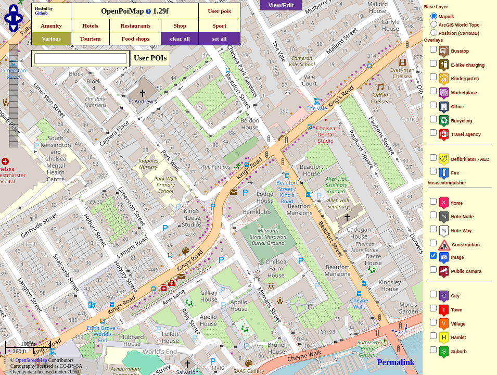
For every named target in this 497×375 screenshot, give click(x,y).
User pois (219, 11)
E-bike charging (461, 65)
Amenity (51, 25)
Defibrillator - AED (464, 159)
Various (51, 38)
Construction (459, 244)
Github (41, 13)
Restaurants (135, 25)
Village (452, 324)
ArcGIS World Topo (459, 25)
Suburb (452, 351)
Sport (219, 25)
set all (219, 38)
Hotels (90, 25)
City (449, 295)
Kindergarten (458, 78)
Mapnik (446, 16)
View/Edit (281, 5)
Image (451, 257)
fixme (450, 203)
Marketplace (457, 92)
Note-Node (456, 216)
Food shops (135, 38)
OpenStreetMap (31, 360)
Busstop (453, 51)
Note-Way (454, 230)
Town (450, 309)
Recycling (455, 120)
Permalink (396, 362)
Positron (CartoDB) (459, 33)
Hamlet (452, 337)
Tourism (90, 38)
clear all (180, 38)
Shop (180, 25)
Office (451, 106)
